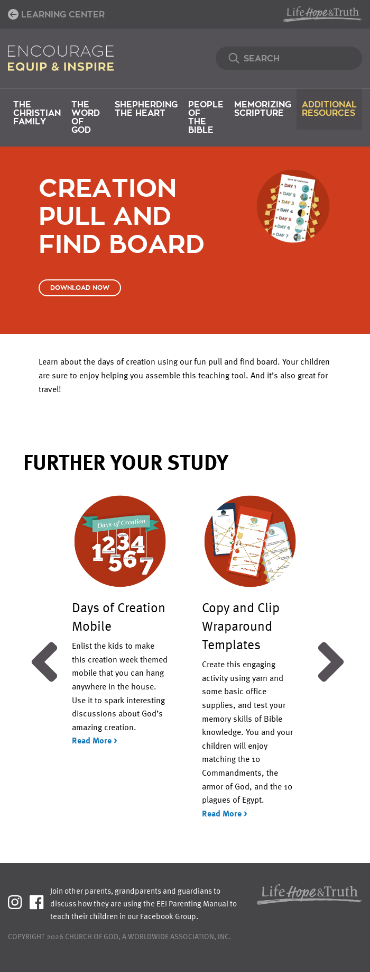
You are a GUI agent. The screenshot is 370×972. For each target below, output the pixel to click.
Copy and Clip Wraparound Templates (241, 625)
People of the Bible (206, 117)
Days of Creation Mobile (118, 616)
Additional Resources (329, 109)
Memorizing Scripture (262, 109)
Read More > (94, 740)
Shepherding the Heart (146, 109)
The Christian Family (37, 113)
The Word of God (85, 117)
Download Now (79, 288)
